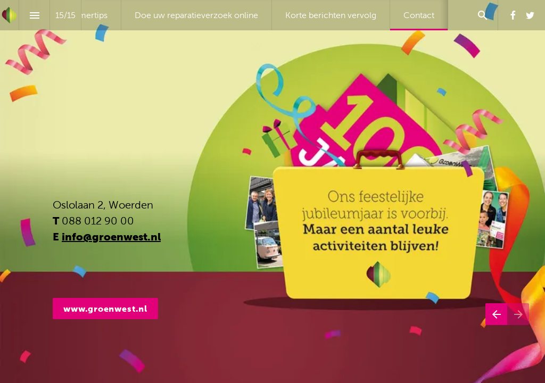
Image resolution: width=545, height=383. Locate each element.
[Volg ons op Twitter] (530, 15)
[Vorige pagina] (496, 327)
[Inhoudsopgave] (34, 15)
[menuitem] (87, 15)
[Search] (482, 15)
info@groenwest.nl (111, 237)
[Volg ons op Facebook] (513, 15)
